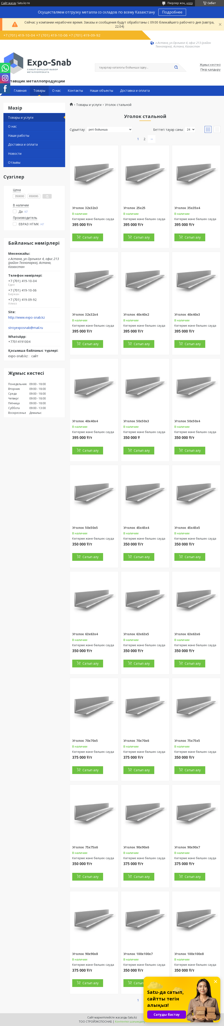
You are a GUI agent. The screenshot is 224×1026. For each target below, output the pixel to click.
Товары (39, 90)
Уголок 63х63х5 (136, 634)
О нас (56, 90)
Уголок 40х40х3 (187, 314)
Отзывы (14, 162)
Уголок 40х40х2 (136, 314)
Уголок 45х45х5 (187, 527)
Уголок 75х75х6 (85, 847)
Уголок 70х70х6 (136, 740)
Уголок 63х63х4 (85, 634)
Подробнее (172, 12)
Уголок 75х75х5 (187, 740)
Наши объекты (101, 90)
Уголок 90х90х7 (187, 847)
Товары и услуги (20, 117)
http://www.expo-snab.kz (26, 317)
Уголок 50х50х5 (85, 527)
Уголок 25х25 (134, 208)
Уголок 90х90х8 (85, 954)
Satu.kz (132, 1017)
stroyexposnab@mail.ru (25, 328)
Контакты (75, 90)
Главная (20, 90)
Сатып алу (91, 237)
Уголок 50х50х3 (136, 421)
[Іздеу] (176, 67)
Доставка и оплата (135, 90)
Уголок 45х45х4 (136, 527)
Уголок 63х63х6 (187, 634)
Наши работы (18, 135)
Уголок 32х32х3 (85, 208)
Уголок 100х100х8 (189, 954)
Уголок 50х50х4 (187, 421)
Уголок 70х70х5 (85, 740)
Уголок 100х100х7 (138, 954)
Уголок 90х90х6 (136, 847)
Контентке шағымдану (130, 1021)
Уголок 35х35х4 (187, 208)
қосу (190, 3)
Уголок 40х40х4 (85, 421)
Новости (14, 153)
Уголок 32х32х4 (85, 314)
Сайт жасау (8, 3)
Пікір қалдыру (210, 69)
